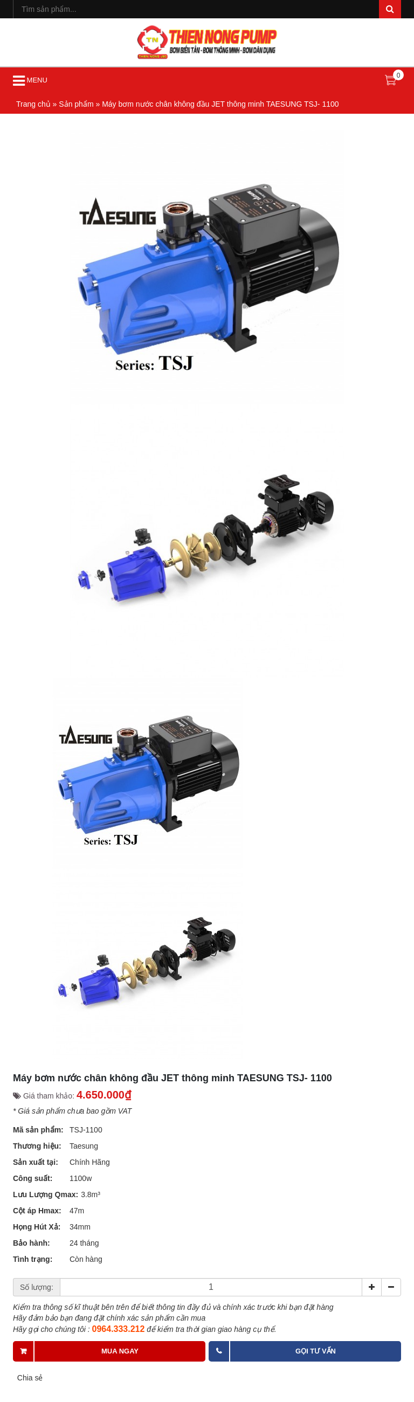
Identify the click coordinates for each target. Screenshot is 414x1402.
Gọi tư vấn (315, 1351)
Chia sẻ (30, 1377)
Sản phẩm (76, 104)
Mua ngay (120, 1351)
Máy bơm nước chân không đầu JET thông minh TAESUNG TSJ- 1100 (220, 104)
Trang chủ (33, 104)
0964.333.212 (118, 1329)
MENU (30, 81)
